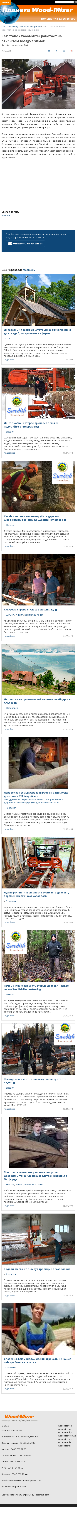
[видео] (48, 50)
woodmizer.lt (64, 1445)
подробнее (9, 359)
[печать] (63, 50)
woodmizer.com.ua (67, 1435)
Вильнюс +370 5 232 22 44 (14, 1474)
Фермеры (36, 26)
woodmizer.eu (65, 1425)
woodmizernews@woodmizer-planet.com (21, 1480)
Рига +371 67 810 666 (12, 1467)
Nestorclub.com (42, 1494)
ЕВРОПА (9, 614)
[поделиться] (56, 50)
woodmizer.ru (64, 1429)
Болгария (10, 1274)
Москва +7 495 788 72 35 (14, 1449)
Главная (6, 26)
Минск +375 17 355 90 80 (14, 1461)
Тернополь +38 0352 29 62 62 (16, 1455)
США (7, 338)
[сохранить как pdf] (71, 50)
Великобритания (33, 614)
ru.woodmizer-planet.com (14, 1486)
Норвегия (10, 807)
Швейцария (11, 707)
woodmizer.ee (65, 1439)
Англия (19, 614)
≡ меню (6, 2)
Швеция (6, 215)
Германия (10, 901)
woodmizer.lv (64, 1442)
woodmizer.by (65, 1432)
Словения (10, 1367)
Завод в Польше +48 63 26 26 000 (18, 1442)
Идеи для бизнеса (20, 26)
